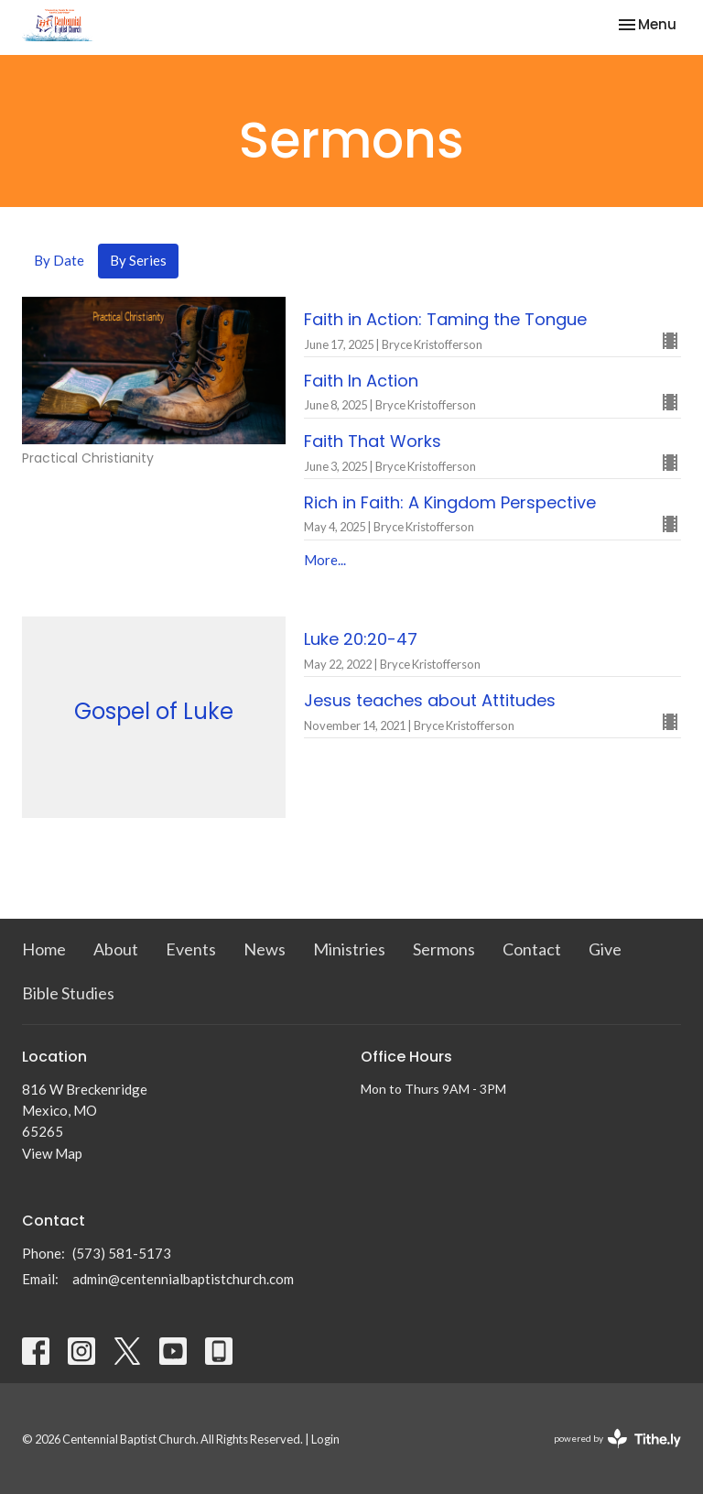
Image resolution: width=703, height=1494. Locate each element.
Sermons (444, 949)
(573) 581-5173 (121, 1253)
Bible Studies (68, 993)
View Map (52, 1153)
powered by (617, 1438)
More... (325, 559)
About (115, 949)
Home (44, 949)
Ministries (349, 949)
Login (325, 1439)
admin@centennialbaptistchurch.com (183, 1278)
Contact (532, 949)
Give (605, 949)
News (264, 949)
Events (191, 949)
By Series (138, 260)
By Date (59, 260)
